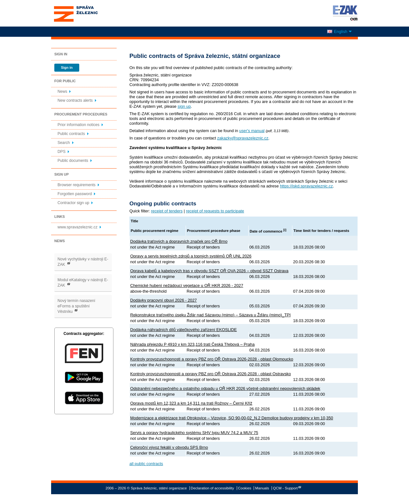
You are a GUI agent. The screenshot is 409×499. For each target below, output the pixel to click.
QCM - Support (285, 488)
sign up (184, 106)
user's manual (252, 130)
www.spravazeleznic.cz (77, 227)
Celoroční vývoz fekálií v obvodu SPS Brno (169, 447)
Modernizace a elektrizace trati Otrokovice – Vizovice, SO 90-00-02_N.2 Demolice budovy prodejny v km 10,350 (231, 418)
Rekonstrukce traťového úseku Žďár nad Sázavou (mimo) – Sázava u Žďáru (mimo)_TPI (210, 315)
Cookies (244, 488)
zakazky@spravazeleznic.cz (242, 138)
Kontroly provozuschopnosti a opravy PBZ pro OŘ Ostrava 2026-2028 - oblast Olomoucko (211, 359)
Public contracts (71, 133)
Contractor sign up (73, 203)
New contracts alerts (75, 100)
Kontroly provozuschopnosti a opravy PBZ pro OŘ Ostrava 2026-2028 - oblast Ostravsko (210, 373)
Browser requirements (77, 185)
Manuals (262, 488)
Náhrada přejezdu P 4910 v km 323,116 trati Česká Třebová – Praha (192, 344)
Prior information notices (78, 125)
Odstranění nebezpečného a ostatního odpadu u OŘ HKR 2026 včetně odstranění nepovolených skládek (225, 388)
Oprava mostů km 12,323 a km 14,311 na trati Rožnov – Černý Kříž (191, 403)
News (62, 91)
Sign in (67, 67)
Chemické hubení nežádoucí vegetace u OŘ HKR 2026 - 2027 (186, 285)
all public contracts (146, 463)
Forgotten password (75, 194)
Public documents (73, 160)
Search (64, 142)
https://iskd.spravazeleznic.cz (306, 186)
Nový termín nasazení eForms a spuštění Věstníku (76, 306)
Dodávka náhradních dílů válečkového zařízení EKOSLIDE (183, 329)
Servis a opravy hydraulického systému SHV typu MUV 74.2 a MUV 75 (194, 432)
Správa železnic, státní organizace (87, 13)
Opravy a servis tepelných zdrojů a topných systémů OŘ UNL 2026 (190, 256)
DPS (62, 151)
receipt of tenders (167, 211)
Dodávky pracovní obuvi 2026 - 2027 (163, 300)
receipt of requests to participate (215, 211)
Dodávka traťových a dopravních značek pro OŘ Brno (179, 241)
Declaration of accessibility (212, 488)
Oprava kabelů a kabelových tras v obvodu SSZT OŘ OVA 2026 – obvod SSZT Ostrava (209, 270)
